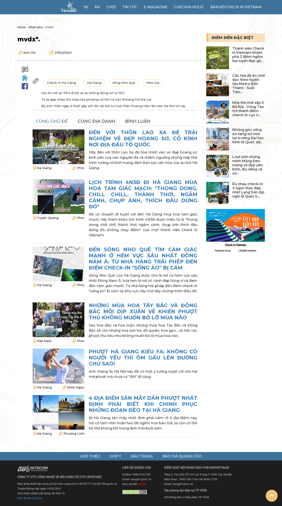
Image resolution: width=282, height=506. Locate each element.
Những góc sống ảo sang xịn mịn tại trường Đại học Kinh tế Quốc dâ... (248, 136)
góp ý (115, 456)
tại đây (142, 484)
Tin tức (129, 7)
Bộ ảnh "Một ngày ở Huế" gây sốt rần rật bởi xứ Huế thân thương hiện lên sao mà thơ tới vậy (113, 106)
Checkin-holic (189, 7)
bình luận (137, 121)
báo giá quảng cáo (182, 456)
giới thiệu (90, 456)
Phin (80, 168)
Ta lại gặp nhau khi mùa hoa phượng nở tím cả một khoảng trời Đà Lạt (96, 99)
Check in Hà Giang (61, 83)
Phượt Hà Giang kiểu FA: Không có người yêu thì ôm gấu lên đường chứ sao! (143, 358)
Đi (86, 7)
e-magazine (155, 7)
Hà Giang (94, 83)
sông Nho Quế (123, 83)
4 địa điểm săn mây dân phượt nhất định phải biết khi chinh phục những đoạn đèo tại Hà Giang (143, 404)
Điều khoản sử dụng (29, 498)
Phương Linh (74, 434)
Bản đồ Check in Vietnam (236, 7)
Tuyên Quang (48, 218)
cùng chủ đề (52, 121)
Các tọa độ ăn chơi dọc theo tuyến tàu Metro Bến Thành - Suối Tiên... (248, 83)
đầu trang (142, 456)
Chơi (111, 7)
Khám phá (35, 27)
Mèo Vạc (153, 83)
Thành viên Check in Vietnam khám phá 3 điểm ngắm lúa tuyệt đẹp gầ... (248, 54)
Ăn (97, 7)
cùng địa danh (96, 121)
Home (21, 27)
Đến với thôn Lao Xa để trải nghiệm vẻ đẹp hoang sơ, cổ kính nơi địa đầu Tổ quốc (143, 138)
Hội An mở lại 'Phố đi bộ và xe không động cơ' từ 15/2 (82, 93)
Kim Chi (29, 53)
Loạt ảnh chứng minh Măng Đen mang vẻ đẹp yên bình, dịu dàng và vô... (247, 165)
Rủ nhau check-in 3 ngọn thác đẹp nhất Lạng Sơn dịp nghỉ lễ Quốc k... (248, 190)
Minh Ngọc (75, 387)
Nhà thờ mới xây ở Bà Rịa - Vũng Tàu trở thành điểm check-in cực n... (248, 109)
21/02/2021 (63, 53)
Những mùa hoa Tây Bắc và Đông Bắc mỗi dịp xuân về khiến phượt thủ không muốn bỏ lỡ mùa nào (143, 311)
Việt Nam (44, 341)
